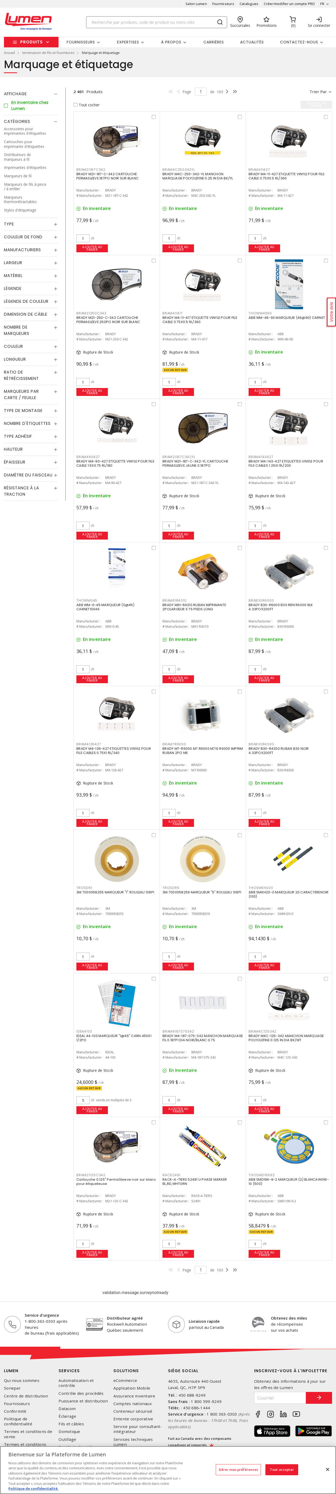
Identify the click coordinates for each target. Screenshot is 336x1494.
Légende (13, 288)
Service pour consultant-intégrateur (137, 1429)
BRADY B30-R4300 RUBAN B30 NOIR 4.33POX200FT (279, 750)
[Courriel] (280, 1398)
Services (69, 1371)
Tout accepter (282, 1469)
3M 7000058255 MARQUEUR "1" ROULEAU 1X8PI (115, 892)
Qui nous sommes (21, 1380)
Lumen (11, 1371)
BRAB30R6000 (261, 600)
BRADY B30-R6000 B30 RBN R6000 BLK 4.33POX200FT (281, 607)
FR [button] (322, 3)
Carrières (213, 42)
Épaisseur (14, 462)
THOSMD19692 (262, 1175)
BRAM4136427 (88, 744)
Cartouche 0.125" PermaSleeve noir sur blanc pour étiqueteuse (116, 1181)
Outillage (67, 1439)
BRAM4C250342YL (178, 169)
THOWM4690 (260, 313)
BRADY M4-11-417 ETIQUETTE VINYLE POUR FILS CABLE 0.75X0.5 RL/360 (200, 319)
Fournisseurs (223, 3)
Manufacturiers (22, 250)
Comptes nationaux (132, 1403)
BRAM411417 (172, 313)
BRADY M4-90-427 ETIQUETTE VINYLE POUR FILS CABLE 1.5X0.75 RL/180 (115, 463)
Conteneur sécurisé (133, 1411)
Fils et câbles (71, 1423)
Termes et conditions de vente (28, 1434)
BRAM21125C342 (91, 1175)
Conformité (15, 1411)
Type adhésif (18, 436)
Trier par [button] (318, 91)
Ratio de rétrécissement (21, 375)
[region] (168, 1470)
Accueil (9, 52)
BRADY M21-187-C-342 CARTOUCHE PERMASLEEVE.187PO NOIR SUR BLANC (107, 176)
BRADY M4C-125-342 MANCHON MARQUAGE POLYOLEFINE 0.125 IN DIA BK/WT (286, 1038)
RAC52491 (171, 1175)
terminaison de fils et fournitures (48, 52)
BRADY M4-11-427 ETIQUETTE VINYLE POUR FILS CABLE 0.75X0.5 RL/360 (287, 176)
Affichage (15, 94)
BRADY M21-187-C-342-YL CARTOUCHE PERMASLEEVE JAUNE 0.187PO (195, 463)
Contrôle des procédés (81, 1393)
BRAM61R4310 (174, 600)
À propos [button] (171, 42)
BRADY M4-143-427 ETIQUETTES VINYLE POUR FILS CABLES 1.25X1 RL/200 (286, 463)
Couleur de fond (23, 237)
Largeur (13, 262)
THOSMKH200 (261, 888)
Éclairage (67, 1416)
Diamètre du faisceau (28, 475)
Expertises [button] (128, 42)
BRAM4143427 (261, 457)
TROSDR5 (170, 888)
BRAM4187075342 (178, 1031)
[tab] (30, 94)
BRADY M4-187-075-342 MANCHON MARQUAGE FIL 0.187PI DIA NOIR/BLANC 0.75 (202, 1038)
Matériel (13, 275)
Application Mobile (131, 1388)
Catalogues (249, 3)
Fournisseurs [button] (81, 42)
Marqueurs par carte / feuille (21, 394)
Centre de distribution (26, 1396)
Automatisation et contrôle (76, 1383)
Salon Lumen (196, 3)
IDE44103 (84, 1031)
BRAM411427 (259, 169)
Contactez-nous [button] (299, 42)
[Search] (156, 22)
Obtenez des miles (289, 1318)
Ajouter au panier (92, 248)
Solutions (126, 1371)
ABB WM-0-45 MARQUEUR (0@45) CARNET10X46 (105, 607)
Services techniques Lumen (133, 1442)
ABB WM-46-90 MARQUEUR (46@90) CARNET (287, 317)
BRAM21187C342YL (178, 457)
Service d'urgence (42, 1315)
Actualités (252, 42)
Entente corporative (133, 1418)
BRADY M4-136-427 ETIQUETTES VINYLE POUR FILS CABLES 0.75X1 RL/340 (113, 750)
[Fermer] (327, 1469)
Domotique (69, 1431)
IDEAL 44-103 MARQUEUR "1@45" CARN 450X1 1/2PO (113, 1038)
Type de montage (23, 410)
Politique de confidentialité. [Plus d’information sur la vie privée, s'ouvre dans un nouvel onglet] (33, 1488)
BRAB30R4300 (261, 744)
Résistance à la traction (21, 491)
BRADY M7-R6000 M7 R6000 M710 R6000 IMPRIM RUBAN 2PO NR (202, 750)
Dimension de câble (25, 314)
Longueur (15, 359)
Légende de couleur (26, 301)
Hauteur (13, 449)
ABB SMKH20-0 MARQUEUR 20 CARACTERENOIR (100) (289, 894)
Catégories (17, 121)
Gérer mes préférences (238, 1469)
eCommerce (125, 1380)
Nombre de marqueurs (16, 330)
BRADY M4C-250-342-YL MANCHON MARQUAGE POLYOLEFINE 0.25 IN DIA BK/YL (197, 176)
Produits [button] (31, 42)
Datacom (67, 1408)
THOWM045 (86, 600)
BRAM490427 (88, 457)
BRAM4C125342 (262, 1031)
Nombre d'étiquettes (27, 423)
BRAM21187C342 (91, 169)
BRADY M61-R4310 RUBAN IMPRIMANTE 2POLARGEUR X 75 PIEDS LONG (194, 607)
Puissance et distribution (83, 1401)
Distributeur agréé (125, 1318)
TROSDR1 (84, 888)
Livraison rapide (204, 1321)
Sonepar (12, 1388)
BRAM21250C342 (91, 313)
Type (9, 224)
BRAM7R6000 (174, 744)
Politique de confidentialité (18, 1421)
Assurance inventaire (134, 1396)
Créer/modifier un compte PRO (289, 3)
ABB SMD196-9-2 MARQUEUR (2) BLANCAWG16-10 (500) (289, 1181)
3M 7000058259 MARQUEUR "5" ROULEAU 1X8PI (201, 892)
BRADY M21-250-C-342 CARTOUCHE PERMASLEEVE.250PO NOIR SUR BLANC (108, 319)
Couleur (13, 346)
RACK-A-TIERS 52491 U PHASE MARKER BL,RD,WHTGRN (194, 1181)
